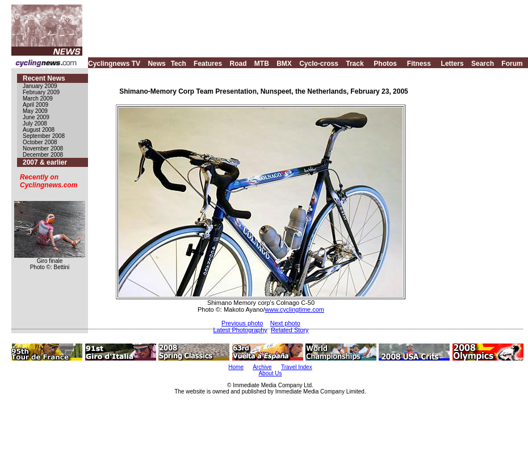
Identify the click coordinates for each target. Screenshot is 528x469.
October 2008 (40, 142)
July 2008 (35, 123)
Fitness (419, 64)
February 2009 (41, 92)
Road (237, 64)
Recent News (44, 78)
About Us (270, 373)
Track (354, 64)
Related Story (290, 329)
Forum (511, 64)
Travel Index (296, 367)
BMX (284, 64)
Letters (452, 64)
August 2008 (39, 130)
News (156, 64)
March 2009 (38, 98)
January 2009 (40, 86)
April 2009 (35, 105)
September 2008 (44, 136)
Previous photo (242, 323)
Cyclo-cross (318, 64)
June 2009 (36, 117)
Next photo (285, 323)
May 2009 (35, 111)
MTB (261, 64)
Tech (178, 64)
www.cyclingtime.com (295, 309)
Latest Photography (240, 329)
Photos (385, 64)
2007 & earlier (45, 162)
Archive (262, 367)
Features (208, 64)
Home (236, 367)
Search (482, 64)
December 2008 (43, 155)
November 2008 (43, 148)
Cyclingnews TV (114, 64)
